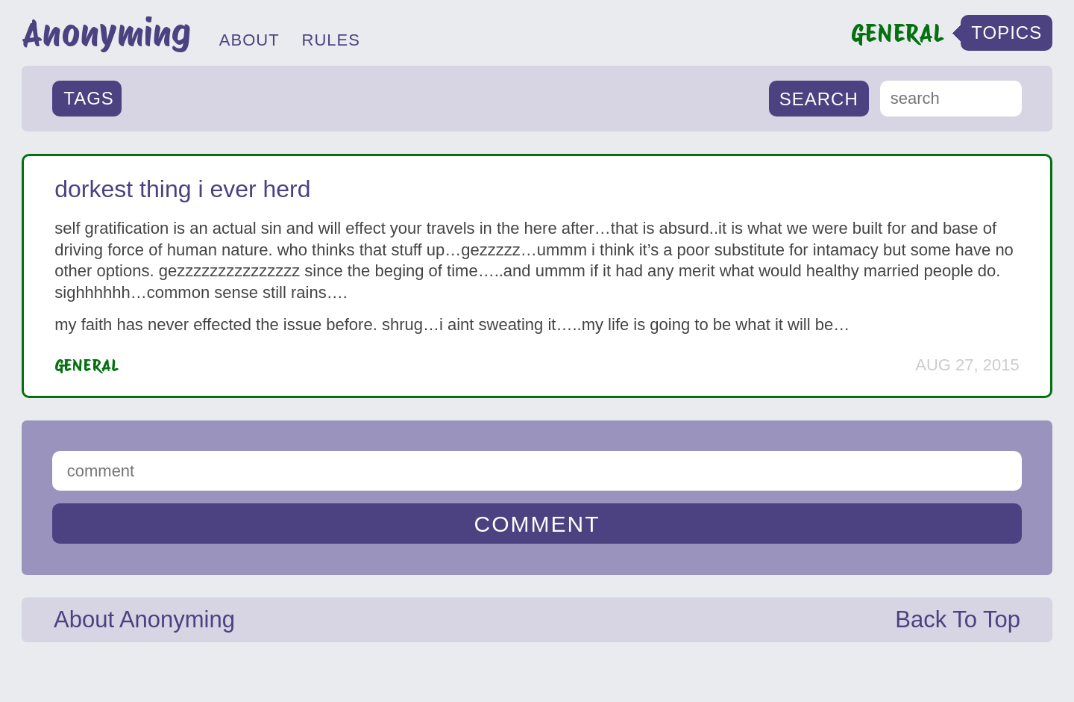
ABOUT (249, 40)
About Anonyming (144, 619)
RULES (331, 40)
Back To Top (957, 619)
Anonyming (106, 33)
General (86, 365)
